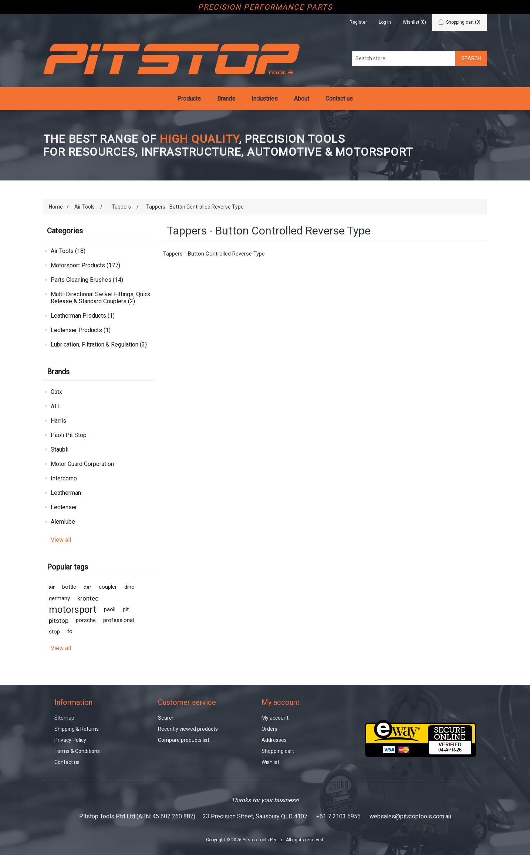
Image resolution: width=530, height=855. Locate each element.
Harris (58, 420)
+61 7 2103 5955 (338, 816)
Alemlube (63, 521)
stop (54, 631)
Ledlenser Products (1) (81, 330)
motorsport (73, 609)
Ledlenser (64, 507)
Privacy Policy (70, 740)
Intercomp (64, 478)
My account (274, 718)
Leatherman (66, 492)
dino (129, 587)
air (52, 587)
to (69, 631)
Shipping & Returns (76, 729)
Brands (226, 98)
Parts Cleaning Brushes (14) (87, 279)
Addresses (274, 740)
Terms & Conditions (77, 751)
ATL (56, 406)
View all (61, 539)
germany (59, 598)
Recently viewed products (188, 729)
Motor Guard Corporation (82, 463)
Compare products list (183, 740)
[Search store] (404, 58)
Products (189, 98)
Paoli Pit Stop (69, 435)
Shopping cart (277, 751)
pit (126, 609)
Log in (385, 22)
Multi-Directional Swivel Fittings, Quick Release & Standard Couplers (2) (101, 298)
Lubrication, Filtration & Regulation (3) (99, 344)
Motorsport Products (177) (85, 265)
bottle (69, 587)
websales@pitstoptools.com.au (410, 816)
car (87, 587)
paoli (109, 609)
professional (118, 620)
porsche (86, 620)
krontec (87, 598)
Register (358, 22)
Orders (269, 729)
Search (166, 718)
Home (56, 207)
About (301, 98)
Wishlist (270, 762)
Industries (265, 98)
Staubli (59, 449)
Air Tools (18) (68, 250)
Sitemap (64, 718)
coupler (108, 587)
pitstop (58, 620)
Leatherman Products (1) (83, 315)
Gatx (56, 391)
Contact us (339, 98)
